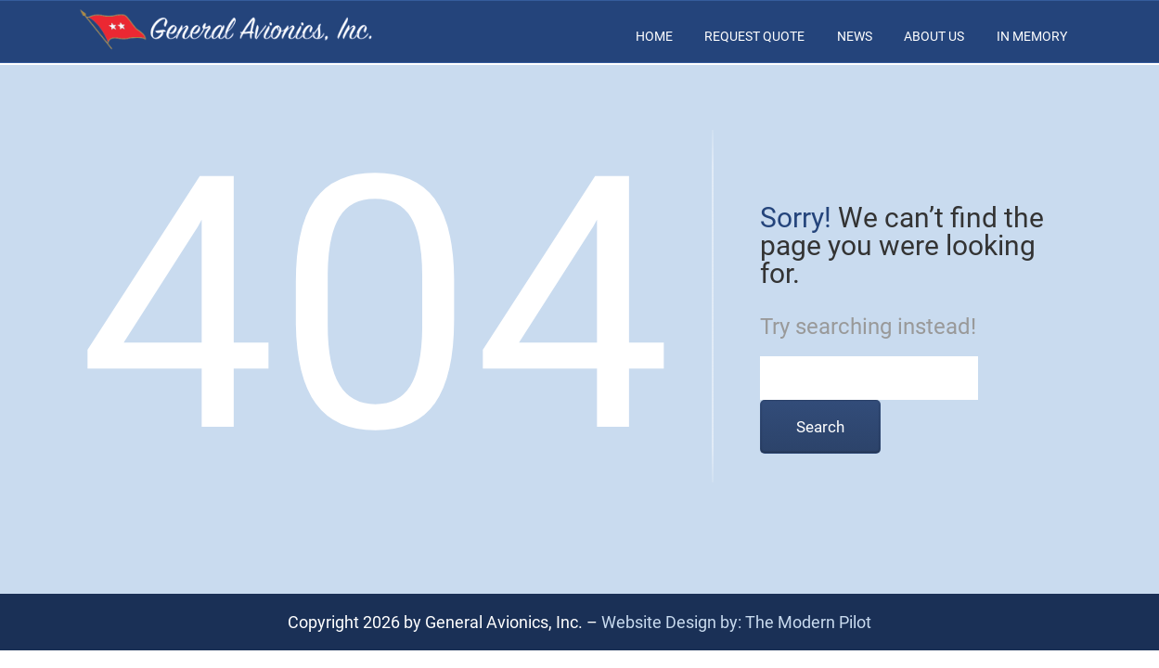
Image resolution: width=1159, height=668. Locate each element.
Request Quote (754, 36)
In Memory (1032, 36)
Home (654, 36)
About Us (934, 36)
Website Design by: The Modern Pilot (736, 622)
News (854, 36)
